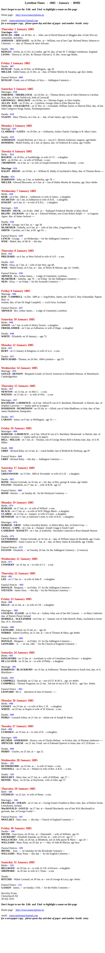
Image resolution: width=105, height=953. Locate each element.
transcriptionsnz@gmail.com (23, 20)
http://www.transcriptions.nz (29, 15)
